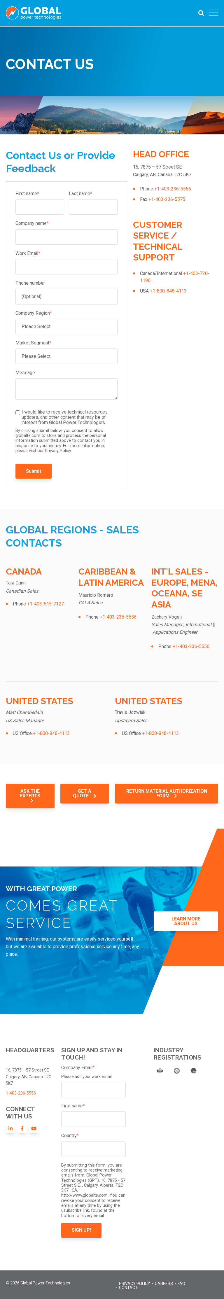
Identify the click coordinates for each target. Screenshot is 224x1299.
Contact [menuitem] (128, 1288)
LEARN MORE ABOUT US (186, 921)
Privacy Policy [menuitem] (134, 1284)
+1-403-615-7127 (45, 604)
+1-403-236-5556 (172, 189)
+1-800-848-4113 (168, 291)
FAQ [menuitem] (181, 1284)
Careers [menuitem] (164, 1284)
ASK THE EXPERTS (30, 795)
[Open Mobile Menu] (213, 13)
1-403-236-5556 (21, 1093)
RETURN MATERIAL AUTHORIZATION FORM (166, 793)
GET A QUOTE (84, 793)
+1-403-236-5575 (166, 199)
